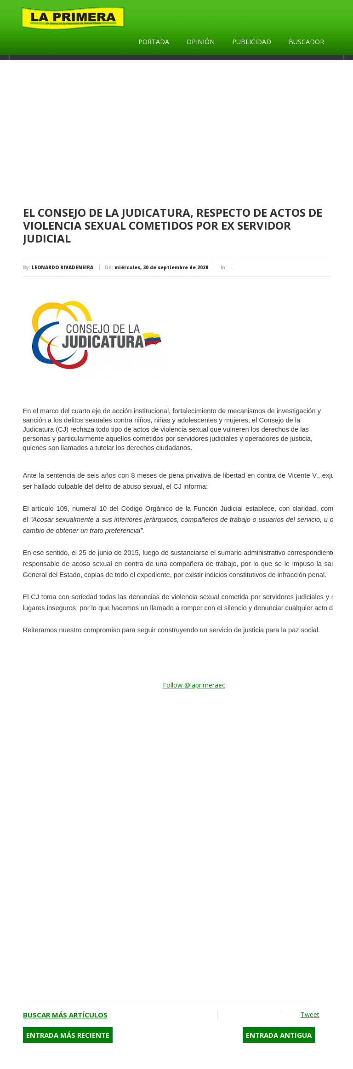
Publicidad (251, 41)
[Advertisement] (178, 133)
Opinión (201, 41)
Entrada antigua (279, 1035)
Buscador (306, 41)
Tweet (310, 1014)
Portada (153, 41)
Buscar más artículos (65, 1014)
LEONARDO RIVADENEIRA (62, 267)
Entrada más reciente (67, 1035)
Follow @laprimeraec (194, 685)
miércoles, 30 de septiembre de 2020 (161, 267)
